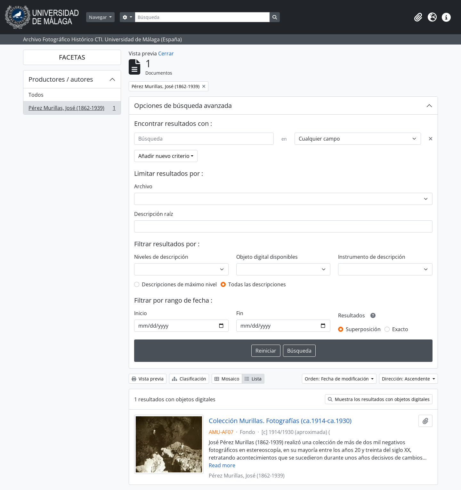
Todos (36, 94)
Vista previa (148, 379)
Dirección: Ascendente (406, 379)
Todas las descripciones (257, 284)
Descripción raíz (153, 213)
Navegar (98, 17)
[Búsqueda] (202, 17)
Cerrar (166, 53)
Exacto (400, 329)
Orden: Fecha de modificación (337, 379)
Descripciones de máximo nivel (179, 284)
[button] (418, 17)
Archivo (143, 186)
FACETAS (72, 57)
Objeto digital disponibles (267, 256)
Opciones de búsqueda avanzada (183, 105)
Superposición (363, 329)
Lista (253, 379)
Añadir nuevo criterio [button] (164, 155)
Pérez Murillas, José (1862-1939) (72, 109)
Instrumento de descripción (371, 256)
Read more (222, 465)
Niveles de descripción (161, 256)
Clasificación (189, 379)
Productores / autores (60, 79)
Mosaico (226, 379)
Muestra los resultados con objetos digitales (379, 399)
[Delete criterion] (431, 139)
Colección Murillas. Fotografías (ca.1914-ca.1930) (280, 421)
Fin (239, 313)
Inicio (140, 313)
